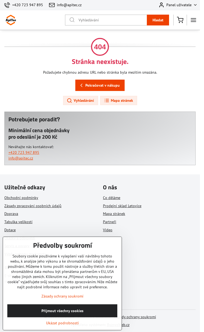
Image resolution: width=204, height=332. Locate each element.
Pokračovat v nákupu (99, 85)
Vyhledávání (80, 100)
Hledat (158, 20)
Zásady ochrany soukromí (135, 316)
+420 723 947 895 (23, 152)
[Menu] (193, 20)
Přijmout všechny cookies (62, 320)
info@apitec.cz (20, 158)
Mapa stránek (118, 100)
